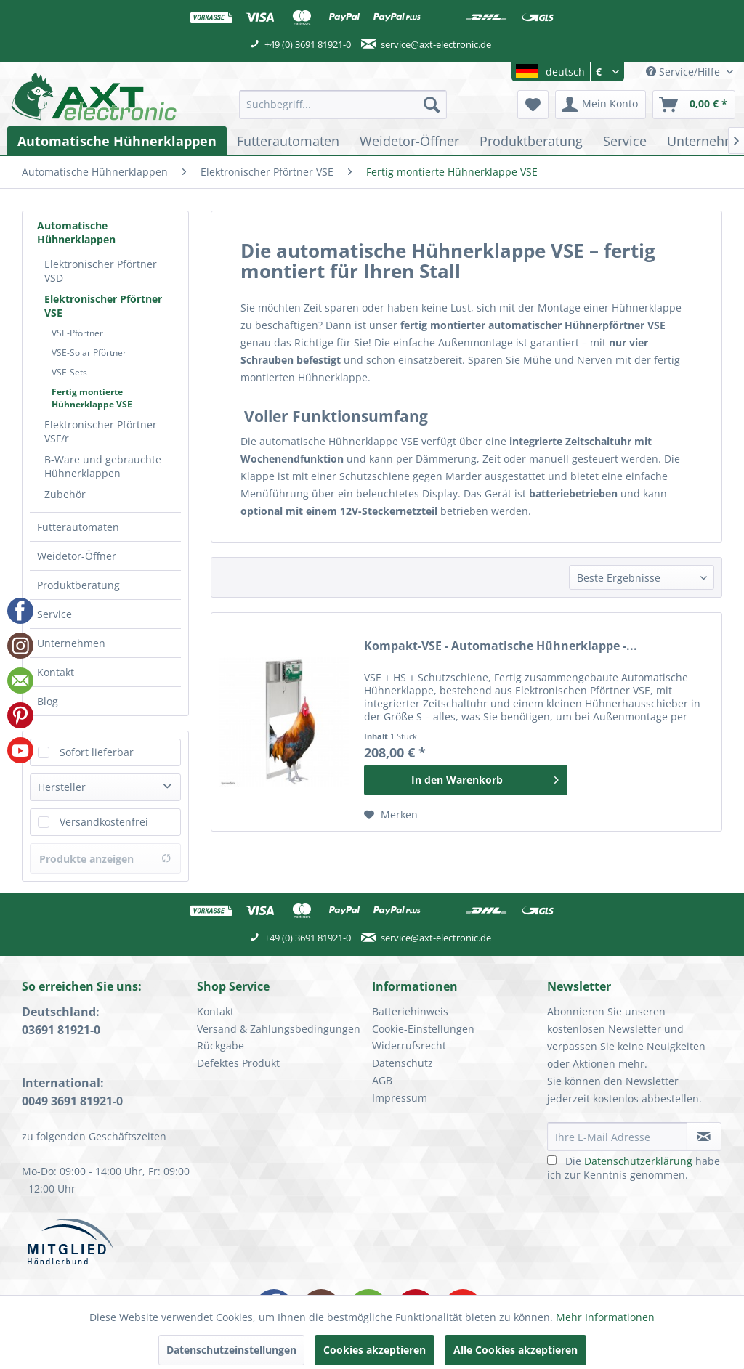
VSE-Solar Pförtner (89, 352)
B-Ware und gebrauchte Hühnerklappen (102, 466)
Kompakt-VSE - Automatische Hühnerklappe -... (500, 646)
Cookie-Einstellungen (423, 1029)
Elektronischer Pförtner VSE (103, 306)
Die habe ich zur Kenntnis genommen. (633, 1168)
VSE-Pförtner (77, 333)
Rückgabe (220, 1045)
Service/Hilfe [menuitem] (684, 71)
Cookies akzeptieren (374, 1350)
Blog (47, 701)
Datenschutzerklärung (638, 1161)
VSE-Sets (69, 372)
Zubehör (65, 494)
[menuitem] (343, 104)
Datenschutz (402, 1063)
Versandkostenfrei (104, 822)
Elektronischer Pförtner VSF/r (100, 431)
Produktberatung (78, 585)
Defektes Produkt (238, 1063)
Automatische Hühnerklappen (76, 232)
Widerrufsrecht (409, 1045)
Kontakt (55, 672)
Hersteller (62, 787)
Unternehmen (71, 643)
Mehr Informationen (605, 1317)
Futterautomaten (78, 527)
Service (54, 614)
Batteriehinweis (410, 1011)
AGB (382, 1080)
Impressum (399, 1098)
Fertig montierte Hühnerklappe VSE (92, 398)
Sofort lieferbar (97, 752)
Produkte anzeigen (105, 859)
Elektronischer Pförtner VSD (100, 271)
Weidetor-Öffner (76, 556)
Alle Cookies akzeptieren (515, 1350)
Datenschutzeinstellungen (231, 1350)
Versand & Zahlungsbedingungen (278, 1029)
